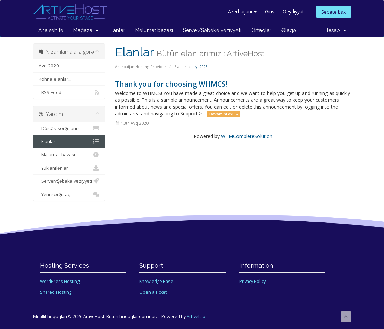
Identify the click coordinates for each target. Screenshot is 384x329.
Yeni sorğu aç (69, 194)
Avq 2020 (49, 66)
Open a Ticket (153, 292)
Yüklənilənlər (69, 168)
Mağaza (85, 30)
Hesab (335, 30)
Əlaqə (288, 30)
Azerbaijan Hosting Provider (140, 66)
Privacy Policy (252, 281)
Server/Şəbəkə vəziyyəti (212, 30)
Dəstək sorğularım (69, 128)
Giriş (269, 11)
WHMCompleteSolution (246, 136)
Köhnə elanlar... (55, 79)
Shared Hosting (55, 292)
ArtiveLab (196, 317)
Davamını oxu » (223, 114)
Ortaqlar (261, 30)
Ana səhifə (50, 30)
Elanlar (117, 30)
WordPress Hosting (60, 281)
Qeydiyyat (293, 11)
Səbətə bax (333, 11)
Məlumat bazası (154, 30)
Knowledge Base (156, 281)
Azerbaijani (242, 11)
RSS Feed (69, 92)
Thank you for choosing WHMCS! (171, 84)
